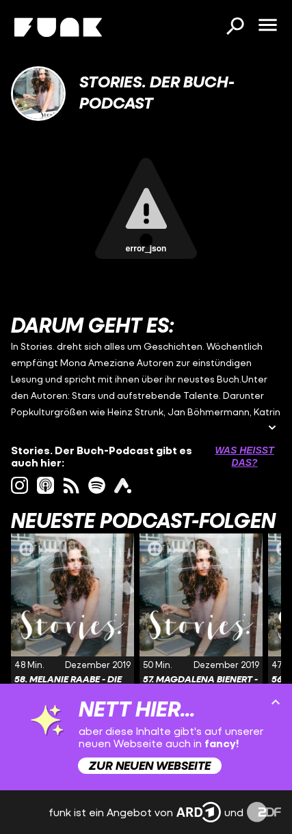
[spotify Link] (96, 485)
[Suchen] (234, 27)
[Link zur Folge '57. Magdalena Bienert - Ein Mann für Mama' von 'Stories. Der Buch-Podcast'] (201, 629)
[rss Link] (71, 485)
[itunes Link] (45, 485)
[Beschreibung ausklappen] (272, 428)
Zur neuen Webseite (150, 765)
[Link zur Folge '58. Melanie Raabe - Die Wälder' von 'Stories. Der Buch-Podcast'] (72, 629)
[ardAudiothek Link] (122, 485)
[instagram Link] (19, 485)
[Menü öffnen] (267, 26)
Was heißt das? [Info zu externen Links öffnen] (244, 456)
